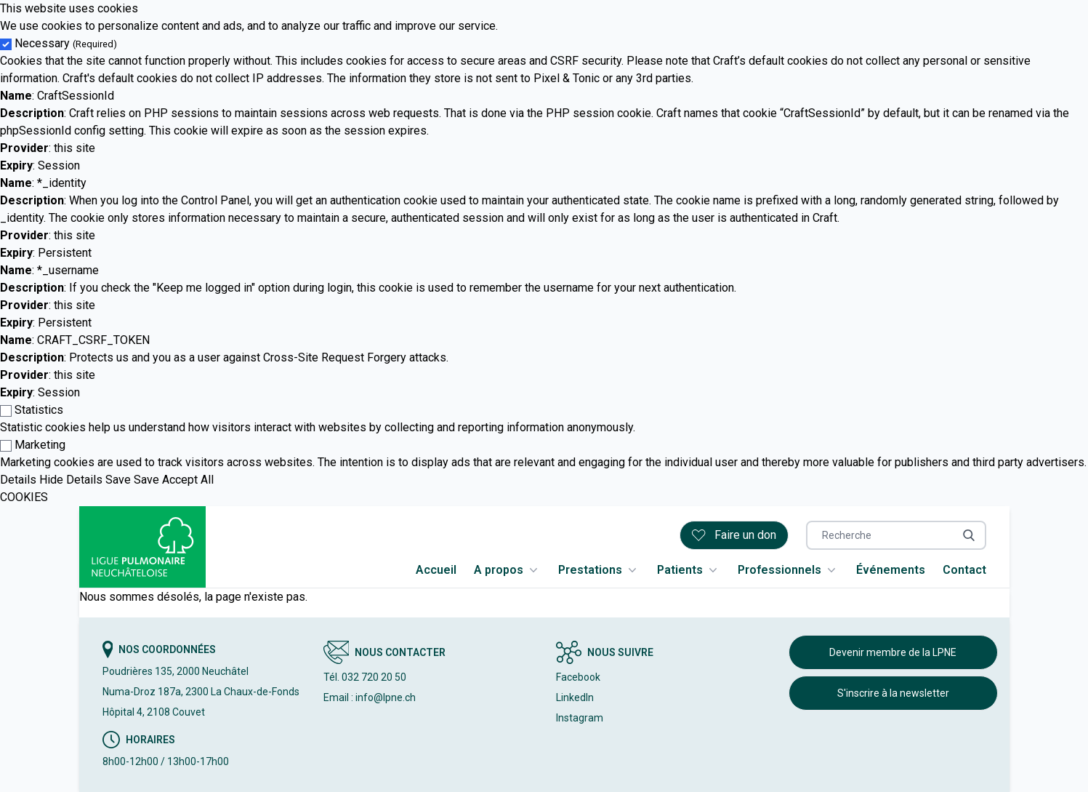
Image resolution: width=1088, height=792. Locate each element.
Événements (890, 570)
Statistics (39, 410)
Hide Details (70, 480)
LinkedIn (575, 697)
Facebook (578, 677)
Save (118, 480)
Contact (964, 570)
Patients (688, 570)
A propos (507, 570)
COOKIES (24, 497)
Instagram (579, 718)
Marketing (40, 445)
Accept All (188, 480)
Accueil (436, 570)
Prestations (599, 570)
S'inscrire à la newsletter (893, 693)
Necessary (66, 43)
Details (18, 480)
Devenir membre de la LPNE (892, 652)
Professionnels (788, 570)
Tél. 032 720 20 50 (364, 677)
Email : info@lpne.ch (369, 697)
